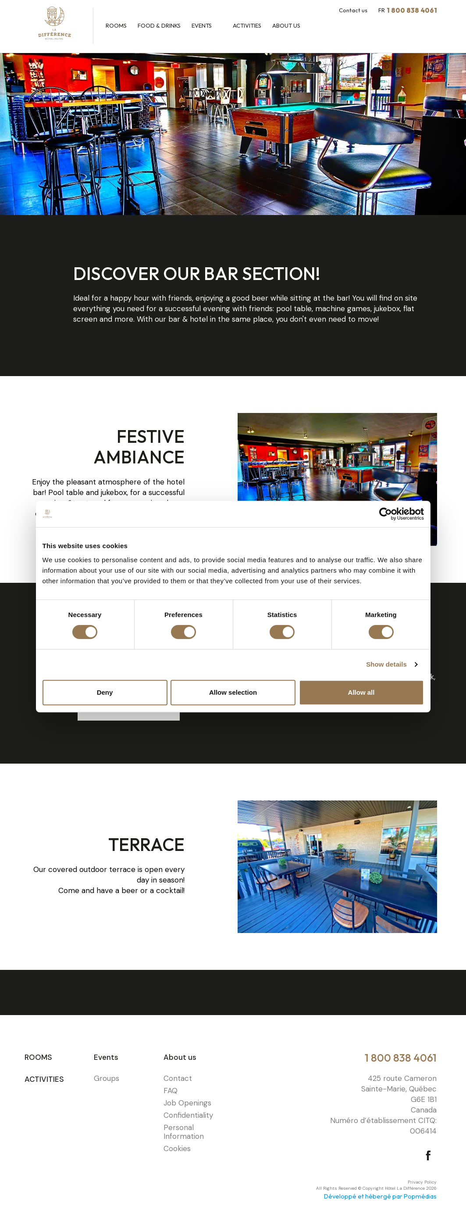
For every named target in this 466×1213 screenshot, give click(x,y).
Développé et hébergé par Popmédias (380, 1196)
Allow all (361, 692)
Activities (247, 25)
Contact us (353, 10)
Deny (105, 692)
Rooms (116, 25)
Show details (386, 664)
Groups (106, 1078)
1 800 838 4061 (401, 1057)
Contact (178, 1078)
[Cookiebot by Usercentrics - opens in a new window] (385, 513)
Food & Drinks (159, 25)
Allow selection (233, 692)
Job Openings (187, 1102)
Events (202, 25)
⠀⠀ (238, 1066)
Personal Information (184, 1132)
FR (381, 10)
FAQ (171, 1090)
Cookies (177, 1148)
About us (287, 25)
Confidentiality (188, 1115)
